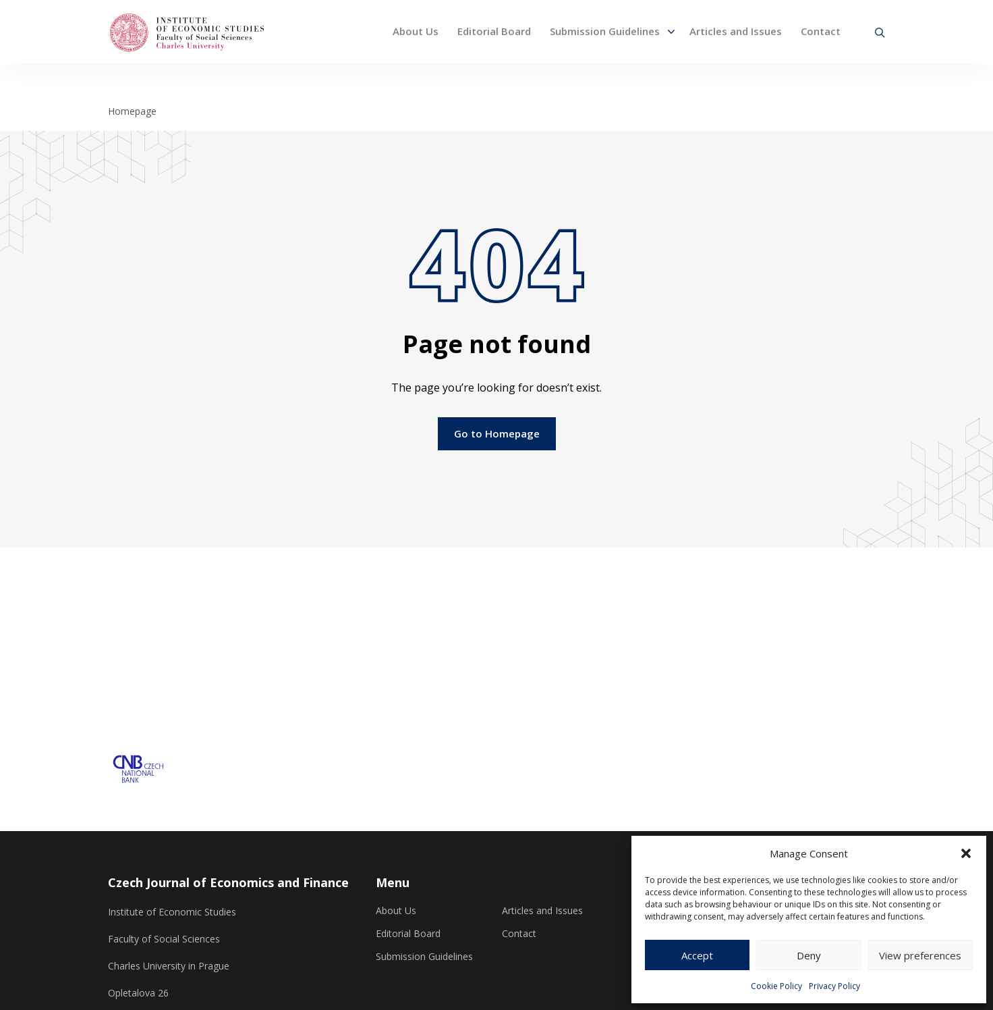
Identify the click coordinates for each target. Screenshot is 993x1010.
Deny (809, 955)
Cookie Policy (776, 986)
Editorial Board (494, 31)
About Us (415, 31)
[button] (966, 853)
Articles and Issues (735, 31)
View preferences (920, 955)
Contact (821, 31)
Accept (697, 955)
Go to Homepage (497, 433)
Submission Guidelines (605, 31)
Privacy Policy (834, 986)
